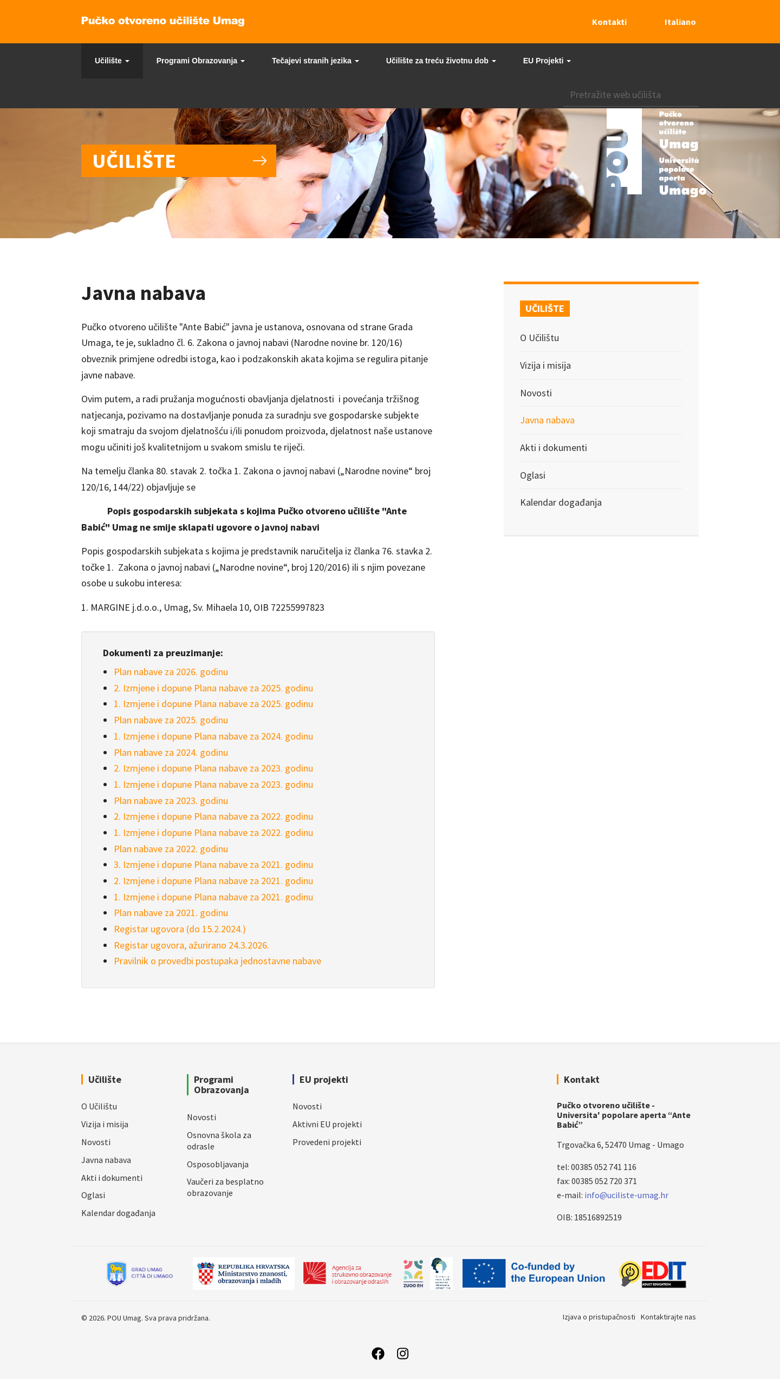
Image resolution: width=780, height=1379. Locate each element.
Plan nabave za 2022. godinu (171, 848)
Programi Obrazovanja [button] (201, 60)
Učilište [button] (112, 60)
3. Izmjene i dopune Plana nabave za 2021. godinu (213, 864)
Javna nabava (547, 420)
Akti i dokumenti (553, 447)
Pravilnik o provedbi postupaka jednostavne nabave (217, 961)
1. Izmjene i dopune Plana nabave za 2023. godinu (213, 784)
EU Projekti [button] (547, 60)
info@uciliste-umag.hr (626, 1195)
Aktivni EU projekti (327, 1124)
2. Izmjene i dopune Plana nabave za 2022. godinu (213, 816)
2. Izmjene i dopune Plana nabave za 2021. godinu (213, 880)
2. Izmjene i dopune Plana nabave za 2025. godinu (213, 688)
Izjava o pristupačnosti (599, 1317)
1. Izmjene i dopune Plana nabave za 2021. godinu (213, 897)
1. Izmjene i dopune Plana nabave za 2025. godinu (213, 703)
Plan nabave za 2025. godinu (171, 720)
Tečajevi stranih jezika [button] (315, 60)
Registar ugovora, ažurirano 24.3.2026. (191, 945)
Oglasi (532, 475)
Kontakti (609, 21)
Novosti (536, 393)
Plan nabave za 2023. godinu (171, 800)
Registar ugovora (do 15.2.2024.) (180, 929)
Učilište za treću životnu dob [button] (441, 60)
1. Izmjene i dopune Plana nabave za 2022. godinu (213, 832)
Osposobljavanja (218, 1164)
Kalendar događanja (561, 502)
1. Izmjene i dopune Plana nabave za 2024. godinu (213, 736)
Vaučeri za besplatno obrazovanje (225, 1187)
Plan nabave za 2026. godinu (171, 671)
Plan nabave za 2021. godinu (171, 912)
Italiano (680, 21)
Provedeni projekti (326, 1141)
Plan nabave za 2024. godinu (171, 752)
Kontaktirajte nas (668, 1317)
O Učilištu (539, 337)
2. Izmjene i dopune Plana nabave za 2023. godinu (213, 768)
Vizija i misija (545, 365)
